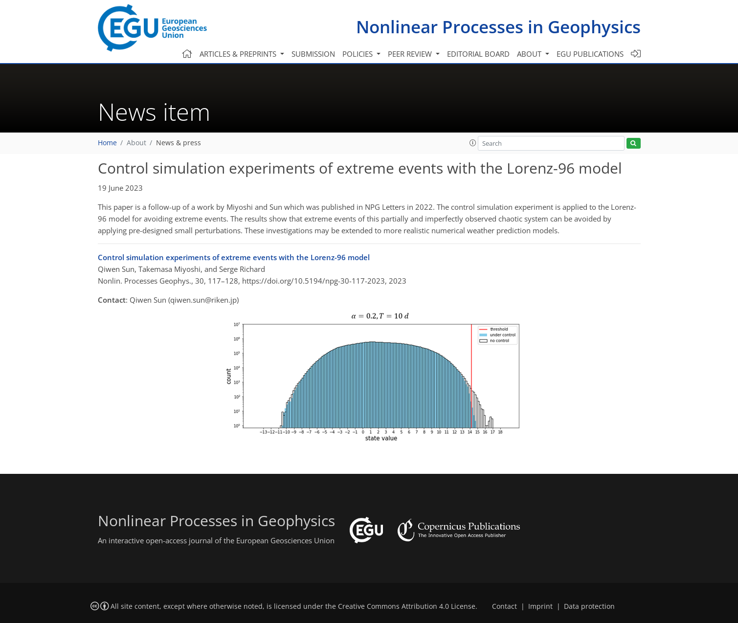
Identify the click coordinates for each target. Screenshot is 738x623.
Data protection (589, 606)
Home (107, 142)
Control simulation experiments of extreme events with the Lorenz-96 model (234, 257)
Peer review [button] (411, 54)
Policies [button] (358, 54)
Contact (504, 606)
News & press (178, 142)
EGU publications (590, 54)
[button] (473, 142)
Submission (313, 54)
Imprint (540, 606)
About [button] (530, 54)
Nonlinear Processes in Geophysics (498, 26)
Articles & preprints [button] (239, 54)
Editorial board (478, 54)
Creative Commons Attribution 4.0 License (406, 606)
